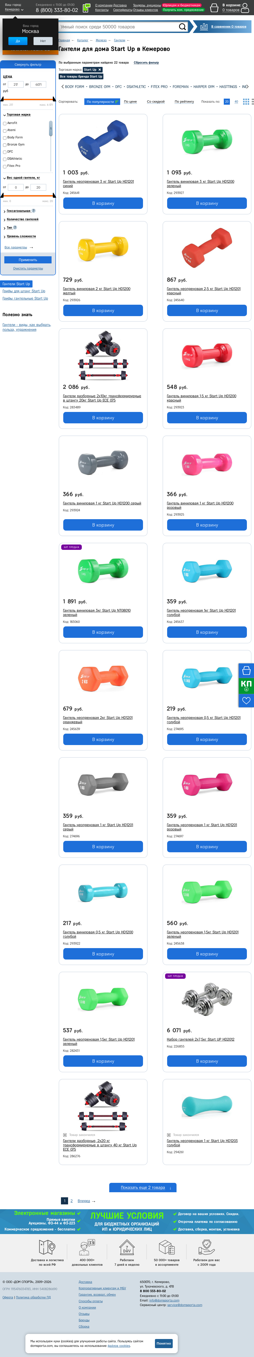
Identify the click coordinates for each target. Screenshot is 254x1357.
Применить (28, 260)
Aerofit (12, 122)
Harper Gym (218, 87)
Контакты (101, 9)
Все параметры (16, 247)
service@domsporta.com (184, 1305)
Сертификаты (122, 9)
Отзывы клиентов (145, 9)
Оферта (8, 1297)
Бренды (84, 1320)
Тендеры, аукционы (147, 5)
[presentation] (63, 86)
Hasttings (242, 87)
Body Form (88, 87)
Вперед (84, 1201)
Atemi (69, 87)
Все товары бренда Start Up (81, 76)
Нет (43, 41)
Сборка (84, 1326)
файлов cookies (119, 1345)
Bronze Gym (113, 87)
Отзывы (84, 1313)
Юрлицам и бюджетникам (181, 5)
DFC (133, 87)
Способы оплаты (91, 1301)
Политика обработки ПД (33, 1297)
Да (18, 41)
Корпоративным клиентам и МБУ (102, 1288)
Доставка (120, 5)
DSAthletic (150, 87)
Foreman (195, 87)
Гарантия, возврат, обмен (97, 1294)
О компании (104, 5)
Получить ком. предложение (183, 9)
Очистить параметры (28, 268)
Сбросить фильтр (146, 62)
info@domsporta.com (164, 1300)
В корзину (103, 203)
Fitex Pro (173, 87)
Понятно (164, 1343)
